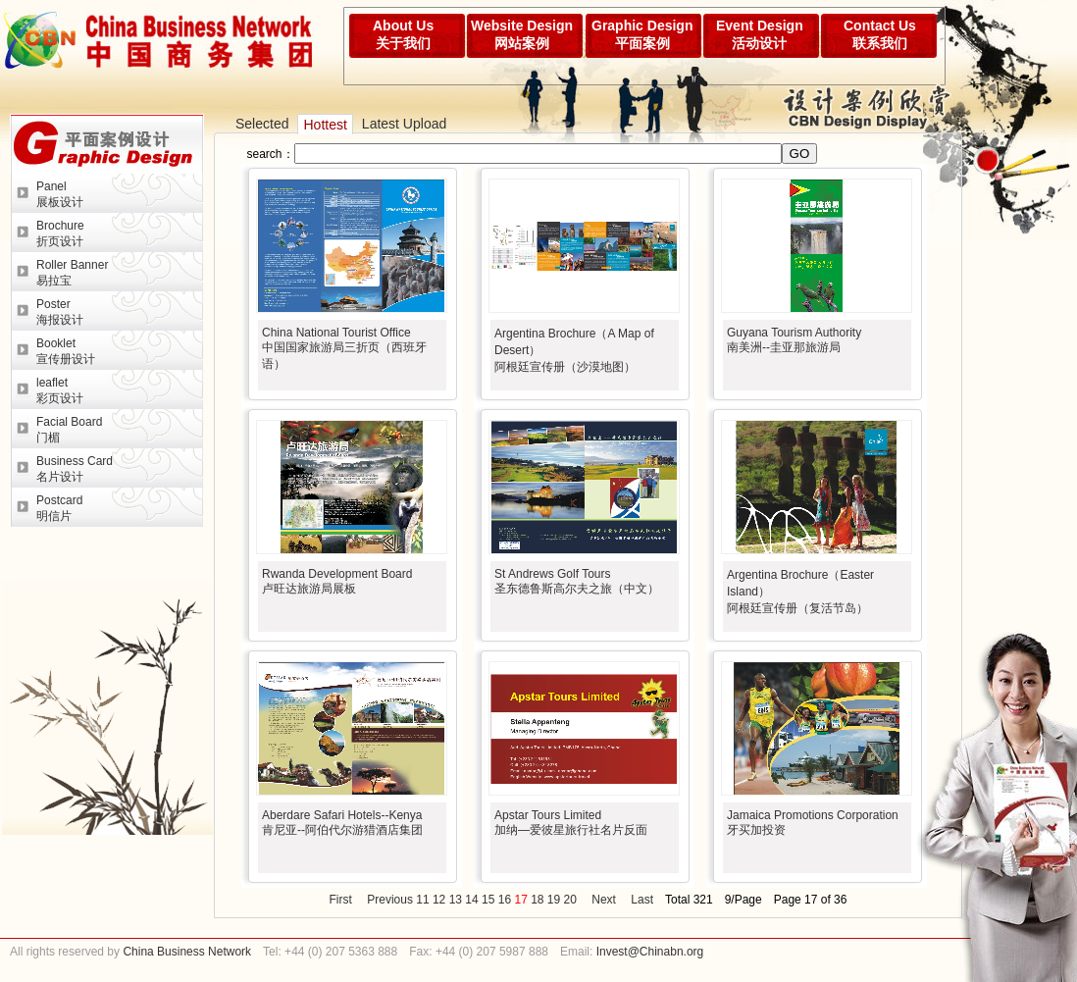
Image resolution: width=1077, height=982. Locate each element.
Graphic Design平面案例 (641, 34)
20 (570, 899)
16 (504, 899)
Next (603, 899)
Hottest (324, 124)
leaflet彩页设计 (59, 390)
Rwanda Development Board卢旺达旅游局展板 (337, 581)
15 (488, 899)
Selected (261, 123)
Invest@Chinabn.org (650, 951)
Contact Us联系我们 (880, 34)
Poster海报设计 (59, 312)
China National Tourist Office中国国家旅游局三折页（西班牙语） (344, 348)
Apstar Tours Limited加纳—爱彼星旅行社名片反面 (570, 822)
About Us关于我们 (403, 34)
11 (422, 899)
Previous (390, 899)
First (341, 899)
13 (455, 899)
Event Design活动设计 (759, 34)
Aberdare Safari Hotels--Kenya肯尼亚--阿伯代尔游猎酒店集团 (342, 822)
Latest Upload (404, 123)
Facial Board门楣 (69, 429)
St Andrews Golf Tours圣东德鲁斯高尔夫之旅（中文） (576, 581)
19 (553, 899)
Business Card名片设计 (74, 469)
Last (642, 899)
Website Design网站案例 (522, 34)
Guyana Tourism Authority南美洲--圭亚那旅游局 (794, 340)
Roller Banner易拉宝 (72, 272)
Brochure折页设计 (60, 233)
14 (471, 899)
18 (537, 899)
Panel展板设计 (59, 194)
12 (439, 899)
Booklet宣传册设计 (65, 351)
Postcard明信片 (59, 508)
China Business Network (185, 951)
